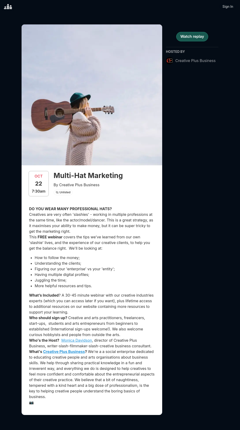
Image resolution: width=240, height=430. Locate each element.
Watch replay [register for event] (192, 36)
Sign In (227, 6)
